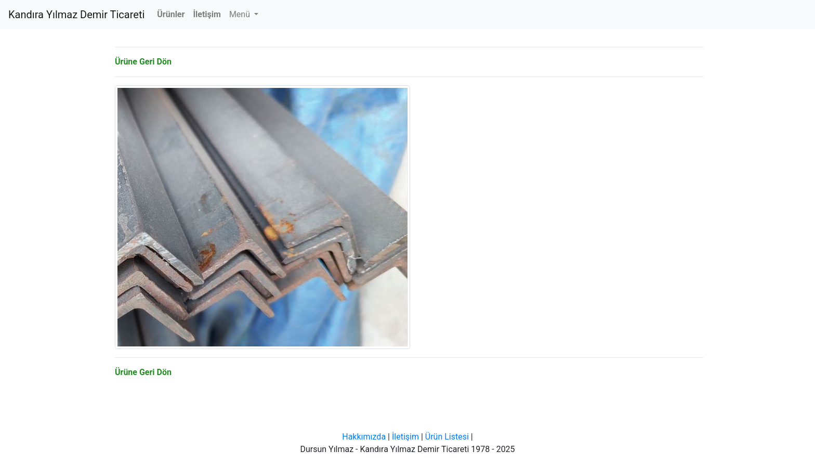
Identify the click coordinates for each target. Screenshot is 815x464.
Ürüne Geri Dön (143, 62)
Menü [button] (240, 14)
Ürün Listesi (447, 437)
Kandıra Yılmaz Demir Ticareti (76, 14)
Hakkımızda (364, 437)
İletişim (405, 437)
